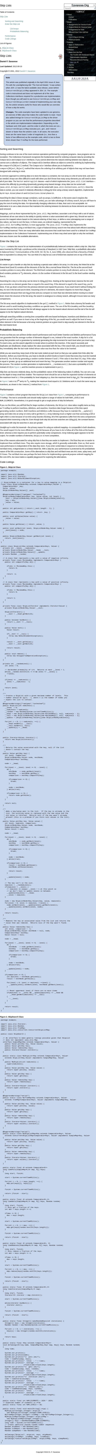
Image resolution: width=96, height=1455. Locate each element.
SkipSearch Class (9, 51)
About (69, 14)
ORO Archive (73, 70)
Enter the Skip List (12, 24)
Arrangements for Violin (76, 30)
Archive (71, 67)
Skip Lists (4, 17)
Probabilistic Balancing (19, 31)
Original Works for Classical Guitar (80, 27)
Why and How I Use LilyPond (78, 32)
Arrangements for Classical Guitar (80, 25)
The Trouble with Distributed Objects (82, 55)
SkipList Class (8, 48)
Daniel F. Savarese (27, 71)
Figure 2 (5, 381)
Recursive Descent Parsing (79, 60)
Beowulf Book (73, 47)
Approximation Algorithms (78, 57)
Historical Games (74, 40)
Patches (71, 65)
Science (70, 42)
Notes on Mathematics (76, 45)
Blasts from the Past (75, 52)
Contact (71, 17)
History (69, 35)
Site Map (70, 72)
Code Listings (10, 39)
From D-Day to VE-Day (76, 37)
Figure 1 (3, 246)
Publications (73, 20)
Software (70, 50)
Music (69, 22)
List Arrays (14, 29)
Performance (10, 36)
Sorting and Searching (14, 21)
